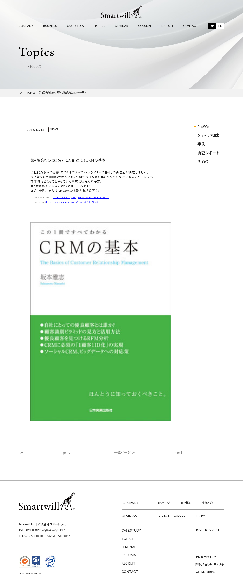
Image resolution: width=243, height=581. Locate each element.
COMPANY (26, 25)
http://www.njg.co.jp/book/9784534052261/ (81, 197)
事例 (201, 144)
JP (212, 25)
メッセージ (164, 502)
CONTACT (190, 25)
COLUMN (144, 25)
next (178, 452)
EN (220, 25)
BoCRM (200, 516)
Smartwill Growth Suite (171, 516)
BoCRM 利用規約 (205, 572)
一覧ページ (122, 452)
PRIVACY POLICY (205, 557)
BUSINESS (50, 25)
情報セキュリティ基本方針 (209, 564)
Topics (31, 92)
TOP (21, 92)
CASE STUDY (75, 25)
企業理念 (207, 502)
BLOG (202, 161)
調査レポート (208, 152)
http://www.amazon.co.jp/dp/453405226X (72, 202)
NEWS (203, 126)
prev (66, 452)
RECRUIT (167, 25)
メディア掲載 (208, 135)
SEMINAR (121, 25)
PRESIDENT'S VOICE (207, 530)
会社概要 (186, 502)
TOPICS (99, 25)
